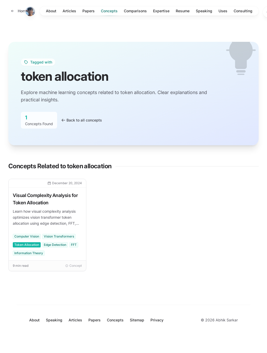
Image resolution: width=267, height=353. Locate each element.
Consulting (243, 11)
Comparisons (135, 11)
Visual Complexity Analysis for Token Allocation (45, 199)
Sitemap (137, 320)
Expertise (161, 11)
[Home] (30, 11)
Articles (69, 11)
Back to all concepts (81, 120)
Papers (88, 11)
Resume (183, 11)
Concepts (109, 12)
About (51, 11)
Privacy (156, 320)
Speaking (204, 11)
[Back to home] (19, 11)
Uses (223, 11)
